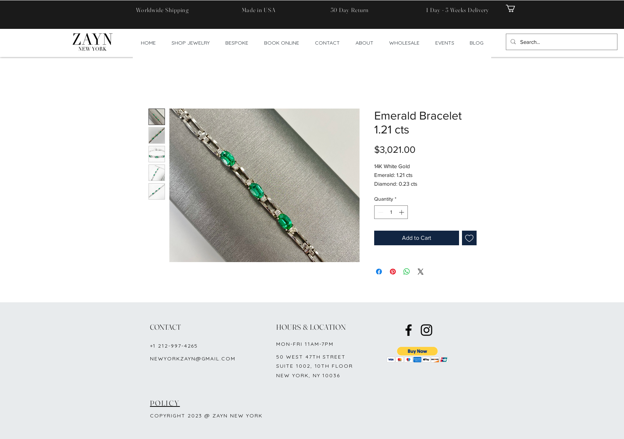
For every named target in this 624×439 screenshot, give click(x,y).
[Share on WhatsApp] (406, 271)
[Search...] (561, 42)
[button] (515, 8)
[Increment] (402, 212)
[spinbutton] (391, 212)
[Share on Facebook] (379, 271)
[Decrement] (379, 212)
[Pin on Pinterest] (392, 271)
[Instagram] (426, 330)
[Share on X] (420, 271)
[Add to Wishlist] (469, 238)
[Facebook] (408, 330)
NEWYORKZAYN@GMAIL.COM (193, 358)
